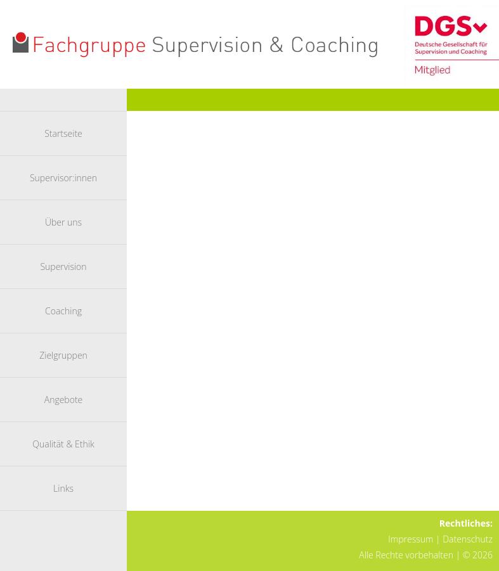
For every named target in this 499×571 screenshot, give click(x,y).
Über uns (63, 222)
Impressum (410, 539)
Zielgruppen (63, 355)
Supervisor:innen (63, 178)
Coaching (63, 311)
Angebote (63, 400)
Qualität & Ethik (63, 444)
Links (63, 488)
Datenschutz (468, 539)
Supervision (63, 266)
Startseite (63, 133)
